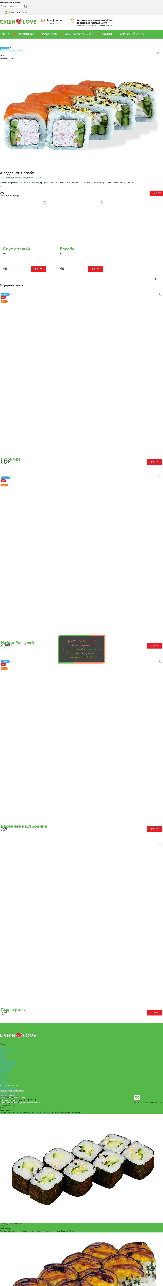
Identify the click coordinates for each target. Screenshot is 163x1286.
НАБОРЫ (4, 1049)
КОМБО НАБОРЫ (7, 1064)
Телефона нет (56, 20)
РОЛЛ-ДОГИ (5, 1071)
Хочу (38, 269)
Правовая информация (8, 1095)
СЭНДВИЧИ (5, 1069)
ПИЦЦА (3, 1059)
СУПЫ (2, 1074)
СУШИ (3, 1057)
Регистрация (21, 12)
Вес (14, 50)
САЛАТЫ (4, 1076)
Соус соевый (16, 248)
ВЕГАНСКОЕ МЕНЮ (9, 1061)
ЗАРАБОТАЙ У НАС (132, 33)
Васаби (67, 248)
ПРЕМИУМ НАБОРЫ (9, 1052)
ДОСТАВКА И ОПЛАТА (79, 33)
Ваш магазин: (6, 2)
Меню (2, 1081)
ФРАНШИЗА (26, 33)
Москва (16, 3)
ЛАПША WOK (6, 1066)
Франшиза (4, 1083)
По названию (6, 50)
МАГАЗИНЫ (49, 33)
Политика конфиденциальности (12, 1090)
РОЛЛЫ (3, 1054)
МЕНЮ (6, 34)
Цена (19, 50)
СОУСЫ (3, 1079)
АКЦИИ (107, 33)
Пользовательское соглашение (12, 1093)
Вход (11, 12)
